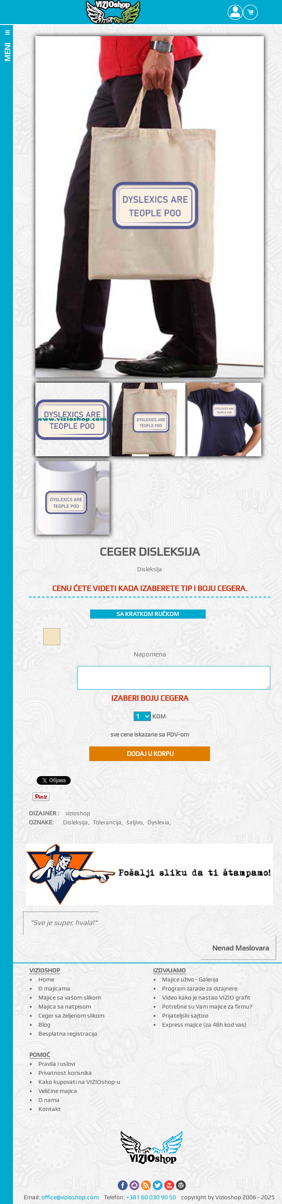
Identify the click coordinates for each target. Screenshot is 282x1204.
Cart (250, 12)
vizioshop (78, 813)
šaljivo (134, 822)
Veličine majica (57, 1090)
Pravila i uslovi (56, 1063)
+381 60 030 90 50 (151, 1197)
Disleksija (75, 822)
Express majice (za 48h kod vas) (204, 1024)
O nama (49, 1099)
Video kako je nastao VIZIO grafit (206, 997)
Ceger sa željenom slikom (71, 1015)
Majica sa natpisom (64, 1006)
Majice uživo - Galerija (190, 979)
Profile (235, 12)
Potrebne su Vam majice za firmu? (207, 1006)
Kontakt (49, 1108)
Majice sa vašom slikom (69, 997)
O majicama (54, 988)
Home (46, 979)
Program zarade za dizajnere (199, 988)
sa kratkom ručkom (147, 613)
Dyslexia (158, 822)
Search (265, 12)
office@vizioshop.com (70, 1197)
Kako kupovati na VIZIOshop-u (79, 1081)
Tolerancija (107, 822)
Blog (44, 1024)
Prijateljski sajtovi (185, 1015)
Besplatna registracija (67, 1033)
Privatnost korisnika (65, 1072)
